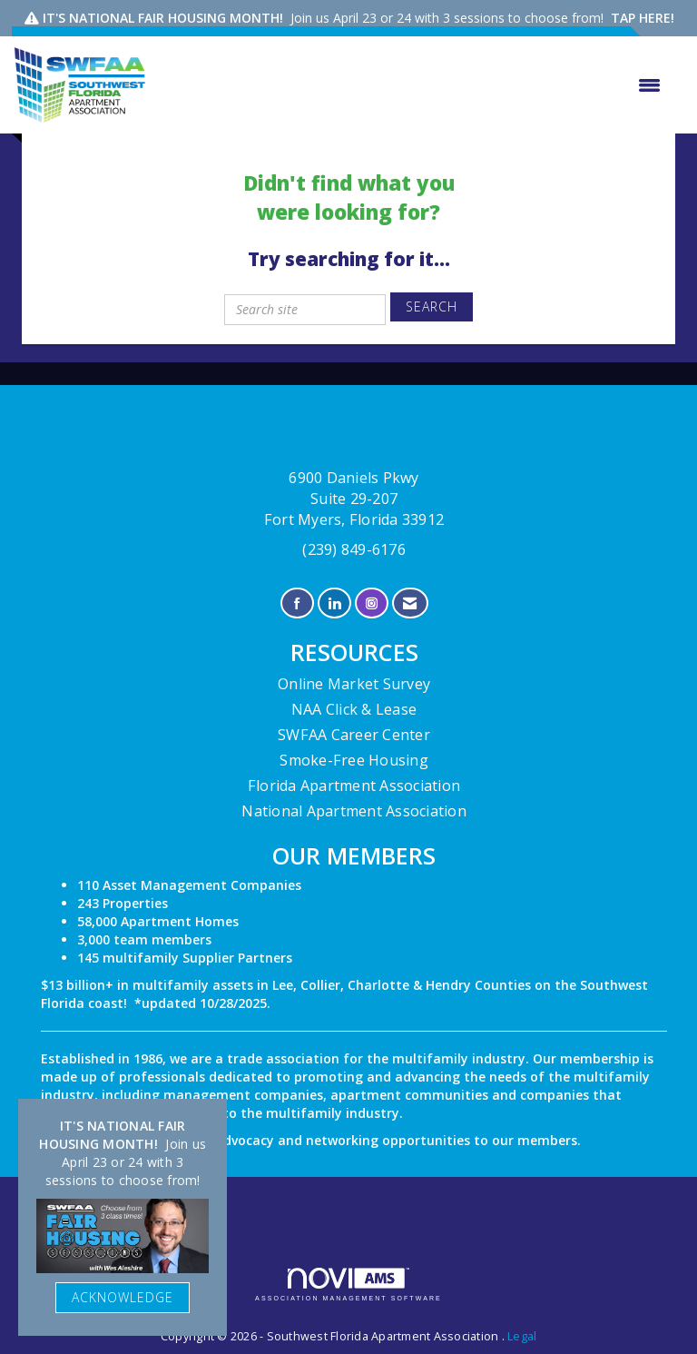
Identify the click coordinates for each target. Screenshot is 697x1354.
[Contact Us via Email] (409, 603)
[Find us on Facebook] (297, 603)
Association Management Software (348, 1284)
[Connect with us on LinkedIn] (334, 603)
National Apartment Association (353, 811)
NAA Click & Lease (354, 709)
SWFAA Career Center (354, 735)
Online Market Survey (354, 684)
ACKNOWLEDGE (122, 1297)
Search (431, 306)
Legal (521, 1336)
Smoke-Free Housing (354, 760)
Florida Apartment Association (354, 786)
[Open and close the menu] (412, 85)
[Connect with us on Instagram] (371, 603)
